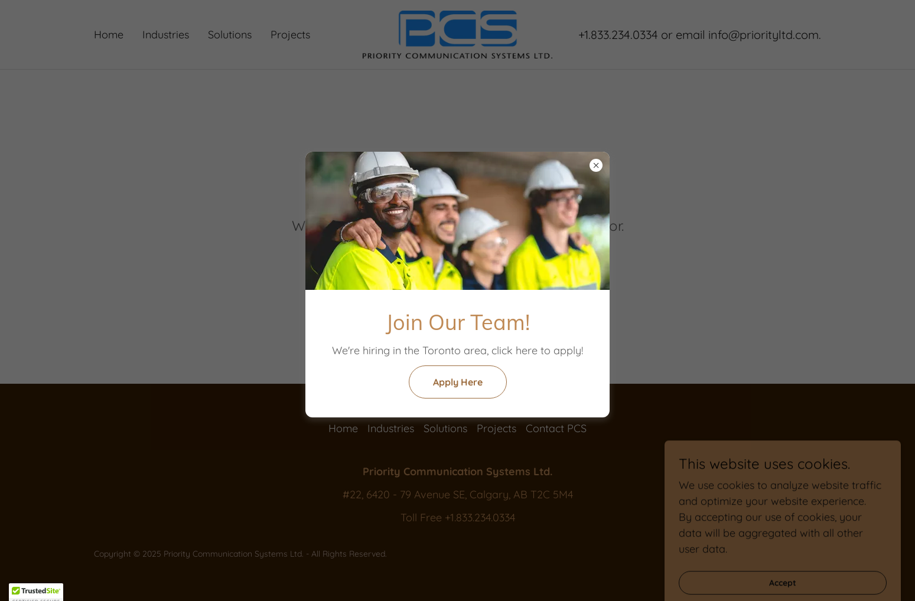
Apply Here (458, 382)
